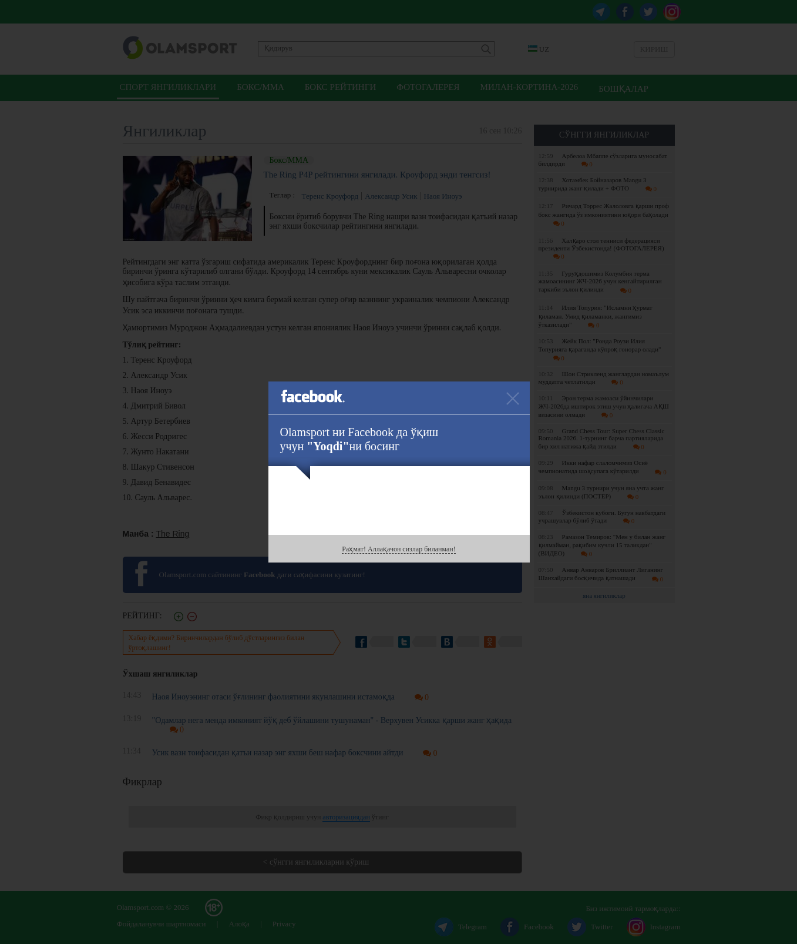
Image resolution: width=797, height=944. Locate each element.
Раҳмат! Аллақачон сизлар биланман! (398, 549)
